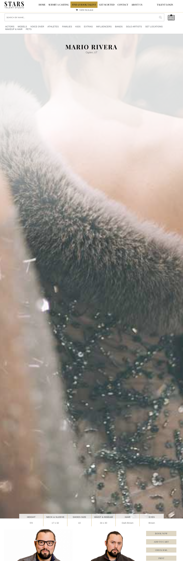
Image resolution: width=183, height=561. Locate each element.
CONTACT (122, 4)
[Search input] (80, 17)
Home (42, 4)
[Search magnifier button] (160, 17)
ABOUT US (136, 4)
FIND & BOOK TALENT (84, 4)
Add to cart (161, 541)
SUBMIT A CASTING (58, 4)
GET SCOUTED (106, 4)
